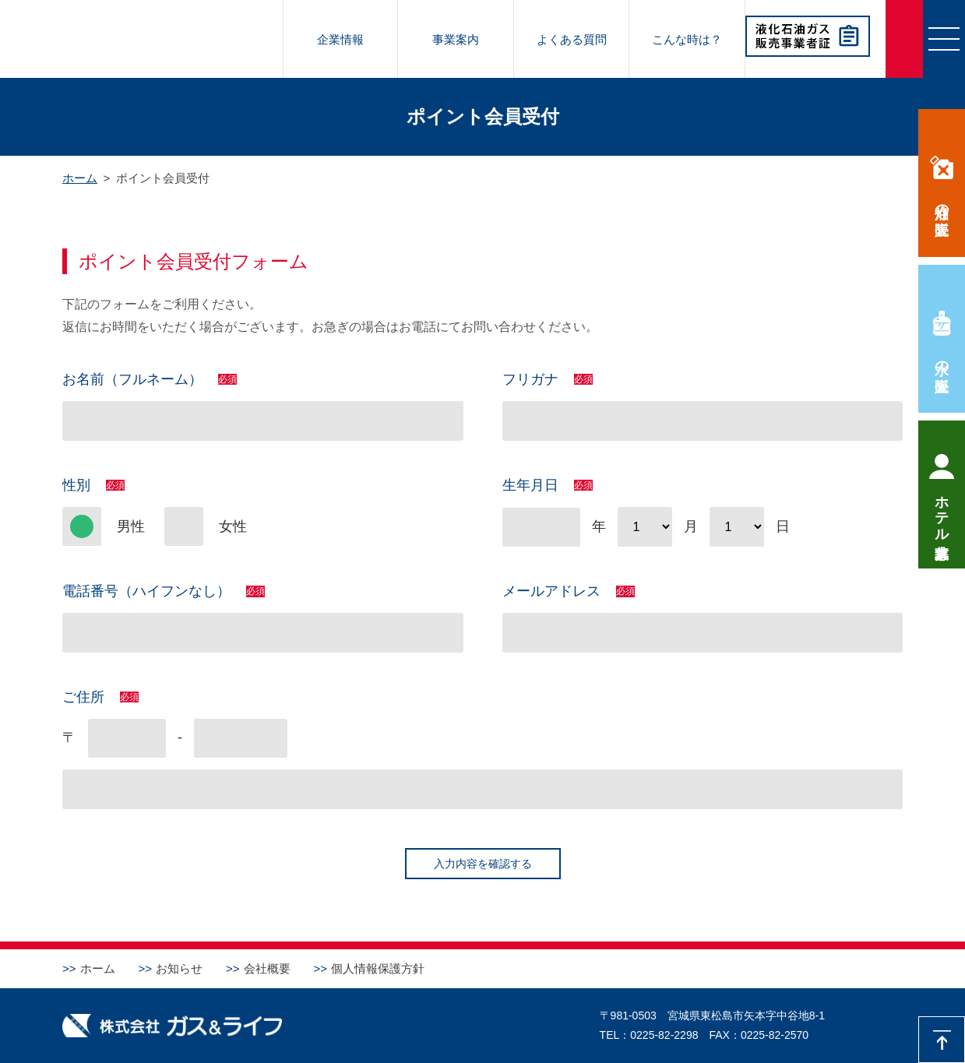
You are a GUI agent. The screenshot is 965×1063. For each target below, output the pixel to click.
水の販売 (941, 359)
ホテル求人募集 (941, 511)
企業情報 (340, 39)
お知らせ (179, 968)
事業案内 (455, 39)
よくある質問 (572, 39)
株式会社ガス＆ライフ (141, 39)
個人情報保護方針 (377, 968)
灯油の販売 (941, 203)
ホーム (97, 968)
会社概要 (267, 968)
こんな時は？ (687, 39)
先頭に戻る (941, 1039)
